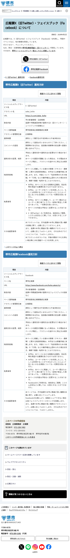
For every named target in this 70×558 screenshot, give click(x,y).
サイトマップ (33, 510)
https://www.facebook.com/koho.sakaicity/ (43, 285)
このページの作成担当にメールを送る (20, 437)
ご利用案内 (5, 507)
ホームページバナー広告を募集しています (23, 454)
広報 (58, 11)
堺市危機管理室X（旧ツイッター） (36, 47)
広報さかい (11, 483)
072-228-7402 (19, 427)
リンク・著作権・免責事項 (21, 507)
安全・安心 (11, 469)
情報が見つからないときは (20, 494)
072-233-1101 (15, 533)
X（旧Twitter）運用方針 (15, 77)
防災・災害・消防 (14, 476)
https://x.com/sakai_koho (35, 115)
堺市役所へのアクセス (17, 538)
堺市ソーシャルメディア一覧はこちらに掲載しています (33, 50)
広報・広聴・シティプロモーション (42, 11)
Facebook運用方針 (37, 77)
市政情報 (26, 11)
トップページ (16, 11)
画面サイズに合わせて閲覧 (50, 93)
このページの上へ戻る (14, 247)
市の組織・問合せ (52, 538)
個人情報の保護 (38, 507)
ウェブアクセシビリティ (16, 462)
